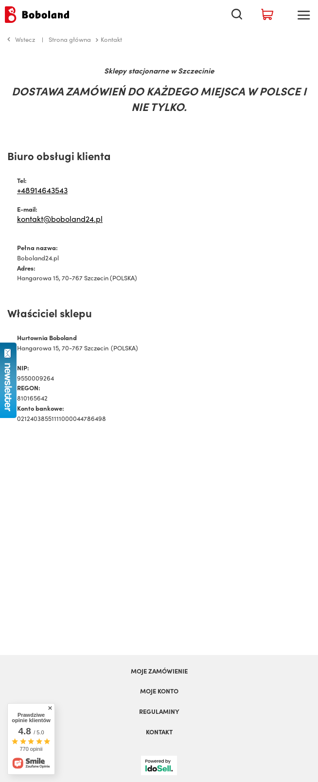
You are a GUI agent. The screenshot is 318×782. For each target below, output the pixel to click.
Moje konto (159, 691)
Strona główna (70, 39)
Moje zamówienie (159, 671)
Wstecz (21, 39)
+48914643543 (42, 189)
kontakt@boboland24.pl (60, 218)
